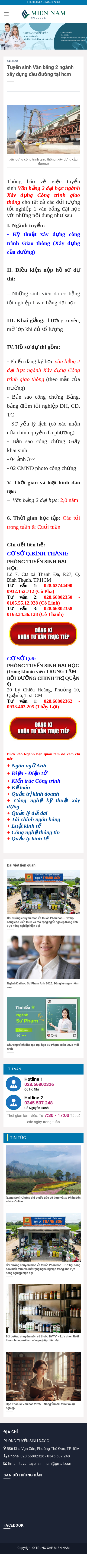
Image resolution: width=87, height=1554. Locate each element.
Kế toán (21, 787)
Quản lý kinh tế (30, 838)
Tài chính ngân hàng (36, 819)
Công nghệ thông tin (36, 832)
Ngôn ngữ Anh (29, 766)
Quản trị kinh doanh (35, 794)
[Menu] (6, 14)
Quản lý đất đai (30, 813)
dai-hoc (13, 61)
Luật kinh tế (26, 826)
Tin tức (18, 1137)
